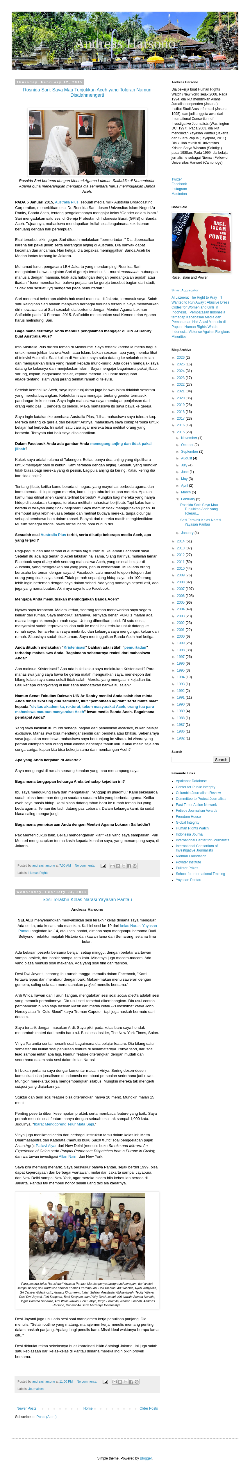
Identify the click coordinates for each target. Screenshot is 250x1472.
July (184, 465)
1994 (181, 677)
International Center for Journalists (202, 840)
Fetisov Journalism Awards (196, 811)
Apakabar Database (191, 781)
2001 (181, 630)
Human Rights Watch (192, 828)
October (187, 445)
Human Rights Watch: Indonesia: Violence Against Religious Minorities (201, 332)
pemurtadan (135, 647)
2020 (181, 398)
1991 (181, 697)
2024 (181, 371)
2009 (181, 575)
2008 (181, 582)
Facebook (179, 184)
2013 (181, 548)
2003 (181, 616)
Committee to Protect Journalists (201, 799)
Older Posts (149, 1408)
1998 (181, 650)
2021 (181, 391)
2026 (181, 358)
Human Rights (38, 872)
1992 (181, 691)
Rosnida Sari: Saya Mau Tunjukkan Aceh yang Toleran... (199, 509)
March (186, 492)
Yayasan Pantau (188, 880)
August (187, 458)
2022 (181, 385)
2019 (181, 405)
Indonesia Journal (189, 834)
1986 (181, 731)
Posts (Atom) (46, 1417)
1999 (181, 643)
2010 (181, 569)
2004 (181, 609)
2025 (181, 364)
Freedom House (188, 817)
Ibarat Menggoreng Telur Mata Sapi (64, 1124)
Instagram (179, 189)
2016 (181, 425)
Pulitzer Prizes (187, 868)
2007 (181, 589)
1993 (181, 684)
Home (88, 1408)
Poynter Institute (188, 862)
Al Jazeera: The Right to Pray (194, 297)
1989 (181, 711)
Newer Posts (26, 1408)
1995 (181, 670)
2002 (181, 623)
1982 (181, 738)
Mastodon (179, 194)
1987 (181, 725)
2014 (181, 541)
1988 (181, 718)
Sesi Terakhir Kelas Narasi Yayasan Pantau (200, 522)
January (187, 533)
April (185, 486)
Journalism (36, 1388)
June (185, 472)
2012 (181, 555)
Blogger (146, 1458)
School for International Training (200, 874)
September (190, 452)
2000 (181, 636)
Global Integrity (187, 822)
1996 (181, 663)
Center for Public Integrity (195, 787)
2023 (181, 378)
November (189, 438)
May (185, 479)
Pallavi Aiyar (46, 1145)
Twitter (177, 179)
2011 (181, 562)
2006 (181, 596)
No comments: (85, 865)
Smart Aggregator (185, 290)
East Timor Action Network (196, 805)
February (188, 499)
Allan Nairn (68, 1156)
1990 (181, 704)
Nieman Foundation (191, 856)
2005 (181, 602)
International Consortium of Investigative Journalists (197, 848)
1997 (181, 657)
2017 (181, 418)
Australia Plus (66, 202)
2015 (181, 432)
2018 (181, 412)
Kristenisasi (74, 647)
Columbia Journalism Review (198, 793)
